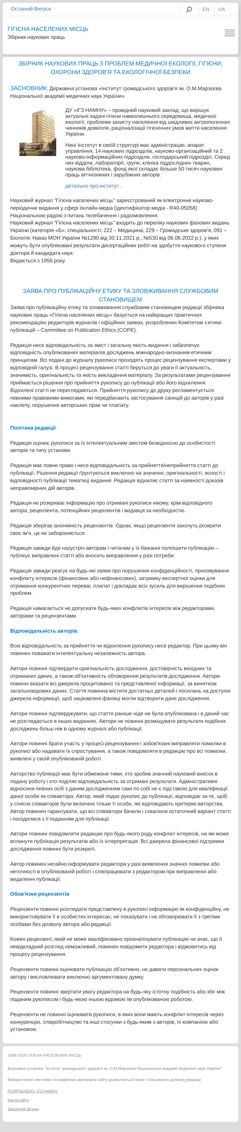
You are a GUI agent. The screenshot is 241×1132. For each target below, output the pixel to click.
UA (222, 9)
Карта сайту (18, 1100)
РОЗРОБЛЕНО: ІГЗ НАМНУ (33, 1091)
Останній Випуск (31, 9)
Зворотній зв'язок (23, 1109)
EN (206, 9)
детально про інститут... (94, 186)
